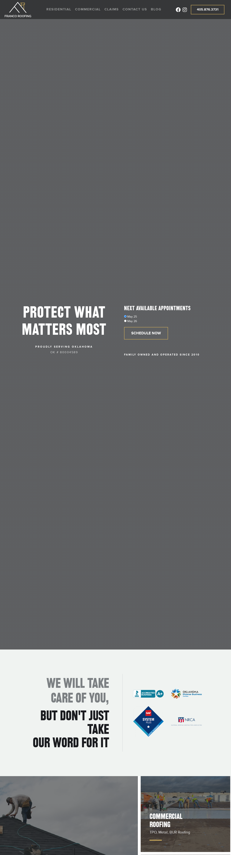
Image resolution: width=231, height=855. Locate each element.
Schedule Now (146, 333)
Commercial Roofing (166, 820)
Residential (58, 9)
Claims (111, 9)
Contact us (135, 9)
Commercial (88, 9)
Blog (156, 9)
